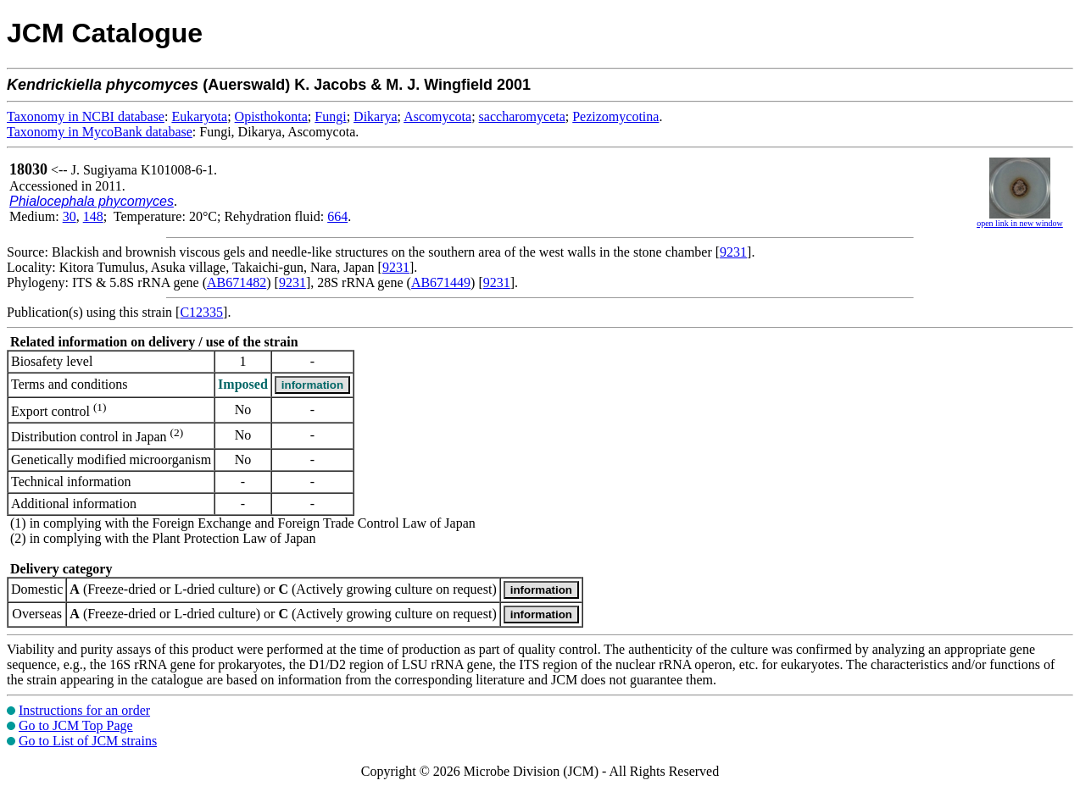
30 (69, 216)
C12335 (201, 312)
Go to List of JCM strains (88, 740)
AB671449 (440, 282)
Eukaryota (199, 116)
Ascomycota (437, 116)
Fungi (330, 116)
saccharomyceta (522, 116)
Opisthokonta (271, 116)
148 (93, 216)
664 (337, 216)
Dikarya (376, 116)
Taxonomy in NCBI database (85, 116)
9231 (733, 252)
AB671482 (236, 282)
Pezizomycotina (615, 116)
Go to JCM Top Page (76, 725)
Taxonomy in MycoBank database (99, 132)
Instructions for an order (84, 710)
